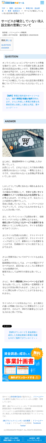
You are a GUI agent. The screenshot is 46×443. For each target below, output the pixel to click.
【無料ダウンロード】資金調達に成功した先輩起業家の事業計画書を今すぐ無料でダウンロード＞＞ (23, 335)
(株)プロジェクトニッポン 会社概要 (16, 420)
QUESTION (6, 45)
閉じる (8, 40)
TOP (3, 8)
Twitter (23, 425)
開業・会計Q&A (15, 8)
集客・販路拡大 (14, 11)
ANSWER (5, 47)
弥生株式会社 (16, 396)
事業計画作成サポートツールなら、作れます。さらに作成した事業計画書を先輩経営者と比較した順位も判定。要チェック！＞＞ (22, 101)
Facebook (37, 423)
